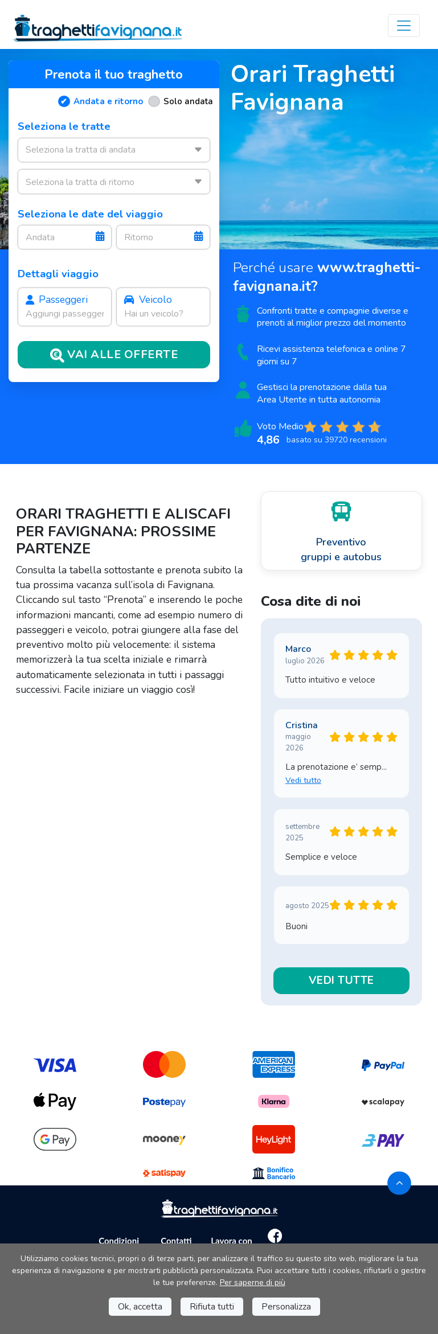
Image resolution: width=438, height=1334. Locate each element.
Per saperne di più (252, 1282)
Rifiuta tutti (212, 1306)
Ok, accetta (140, 1306)
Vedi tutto (303, 780)
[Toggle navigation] (404, 25)
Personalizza (286, 1306)
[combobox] (114, 150)
